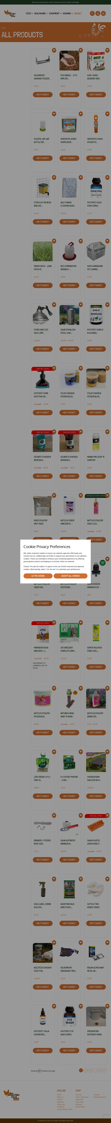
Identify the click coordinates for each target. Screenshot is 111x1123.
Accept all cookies (70, 575)
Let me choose (38, 575)
